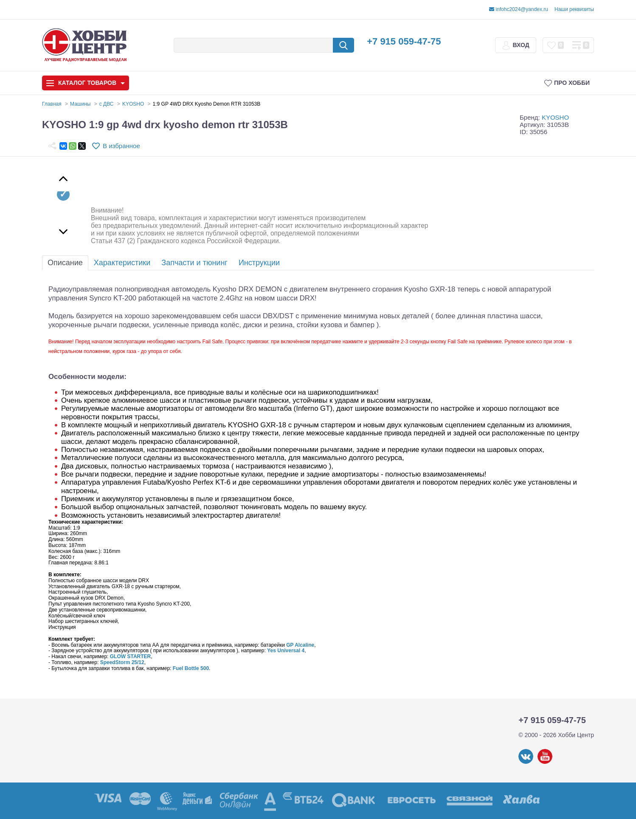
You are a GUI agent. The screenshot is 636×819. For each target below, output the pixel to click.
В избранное (121, 145)
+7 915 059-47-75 (404, 41)
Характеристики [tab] (122, 262)
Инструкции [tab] (259, 262)
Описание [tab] (65, 262)
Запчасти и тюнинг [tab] (194, 262)
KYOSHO (555, 117)
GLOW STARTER (130, 656)
